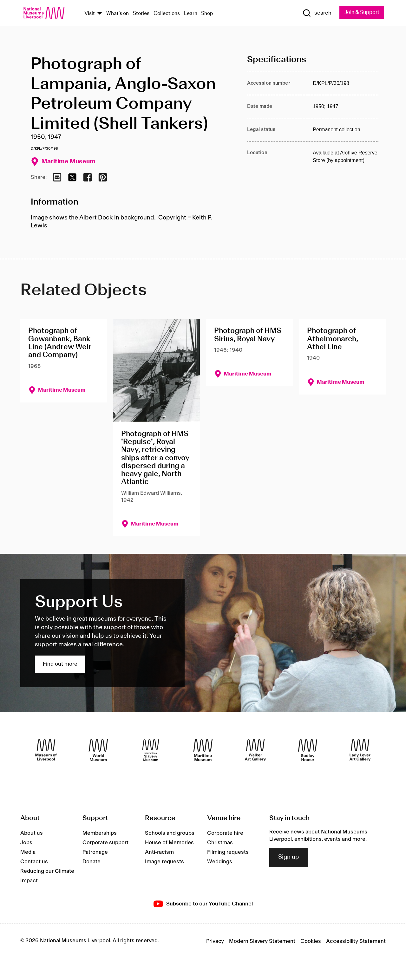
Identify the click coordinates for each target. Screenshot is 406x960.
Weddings (219, 862)
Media (28, 853)
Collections (167, 13)
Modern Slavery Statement (262, 942)
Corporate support (105, 843)
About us (31, 834)
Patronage (95, 853)
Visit (89, 13)
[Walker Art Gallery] (255, 751)
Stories (141, 13)
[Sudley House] (307, 751)
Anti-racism (159, 853)
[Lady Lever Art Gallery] (360, 751)
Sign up (288, 858)
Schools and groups (169, 834)
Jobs (26, 843)
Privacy (215, 942)
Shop (207, 13)
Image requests (164, 862)
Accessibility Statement (356, 942)
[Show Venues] (99, 13)
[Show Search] (314, 13)
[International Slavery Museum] (150, 751)
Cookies (310, 942)
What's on (117, 13)
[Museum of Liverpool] (46, 751)
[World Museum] (98, 751)
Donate (91, 862)
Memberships (99, 834)
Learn (190, 13)
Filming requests (228, 853)
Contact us (34, 862)
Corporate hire (225, 834)
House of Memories (169, 843)
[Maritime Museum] (203, 751)
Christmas (220, 843)
